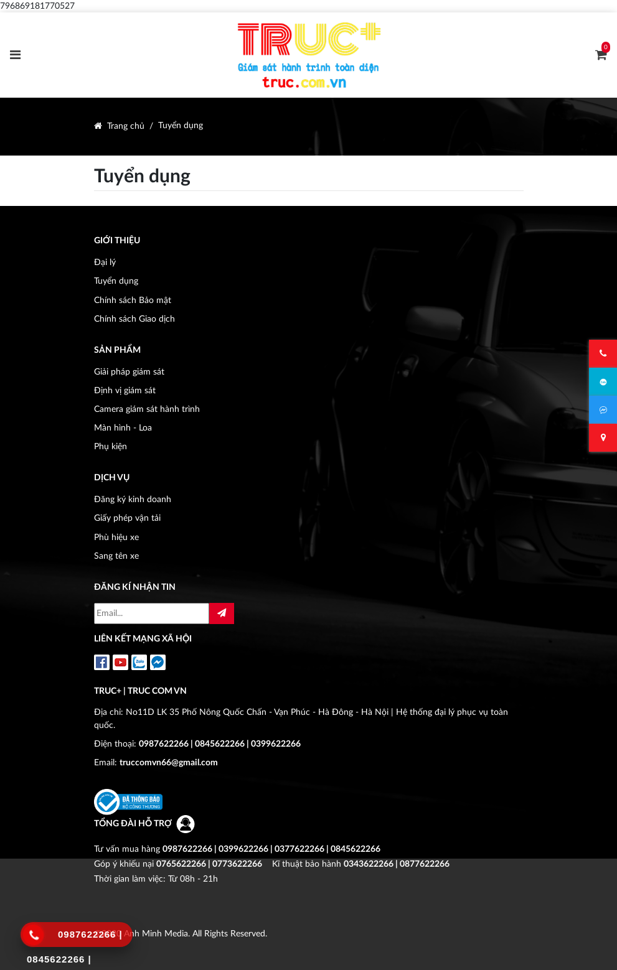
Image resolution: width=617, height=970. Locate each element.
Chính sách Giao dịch (134, 319)
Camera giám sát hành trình (147, 409)
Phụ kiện (110, 446)
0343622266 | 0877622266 (397, 864)
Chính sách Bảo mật (132, 300)
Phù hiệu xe (116, 537)
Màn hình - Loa (123, 427)
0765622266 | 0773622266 (209, 864)
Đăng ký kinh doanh (132, 499)
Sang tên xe (116, 556)
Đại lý (105, 262)
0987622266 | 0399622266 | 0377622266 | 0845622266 (271, 849)
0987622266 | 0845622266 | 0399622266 (220, 743)
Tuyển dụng (180, 125)
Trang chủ (125, 126)
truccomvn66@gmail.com (169, 762)
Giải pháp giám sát (129, 371)
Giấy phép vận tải (127, 518)
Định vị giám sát (125, 390)
